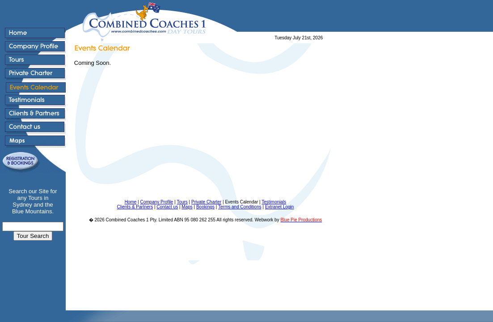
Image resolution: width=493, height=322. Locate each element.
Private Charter (206, 201)
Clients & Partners (135, 206)
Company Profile (156, 201)
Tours (182, 201)
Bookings (205, 206)
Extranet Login (279, 206)
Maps (186, 206)
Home (131, 201)
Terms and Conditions (239, 206)
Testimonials (273, 201)
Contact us (167, 206)
